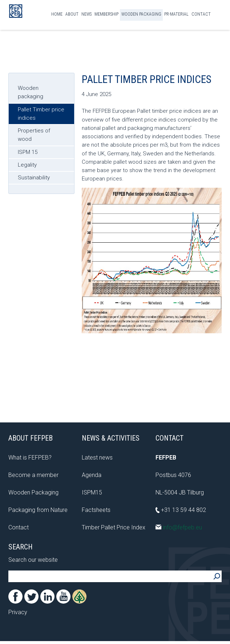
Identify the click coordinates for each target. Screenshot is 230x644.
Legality (27, 165)
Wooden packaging (30, 92)
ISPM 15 (27, 152)
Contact (201, 14)
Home (56, 14)
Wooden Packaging (141, 14)
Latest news (97, 457)
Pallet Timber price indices (41, 113)
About (71, 14)
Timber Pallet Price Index (113, 527)
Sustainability (34, 177)
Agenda (91, 475)
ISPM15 (92, 492)
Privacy (17, 612)
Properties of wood (34, 134)
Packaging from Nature (38, 509)
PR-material (176, 14)
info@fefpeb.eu (179, 527)
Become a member (33, 475)
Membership (106, 14)
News (86, 14)
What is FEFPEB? (30, 457)
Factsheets (96, 509)
